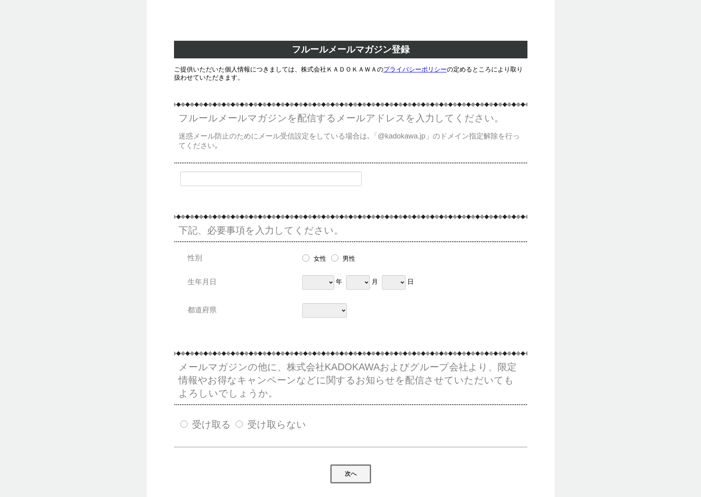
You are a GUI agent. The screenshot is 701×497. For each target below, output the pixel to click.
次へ (351, 473)
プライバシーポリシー (415, 69)
